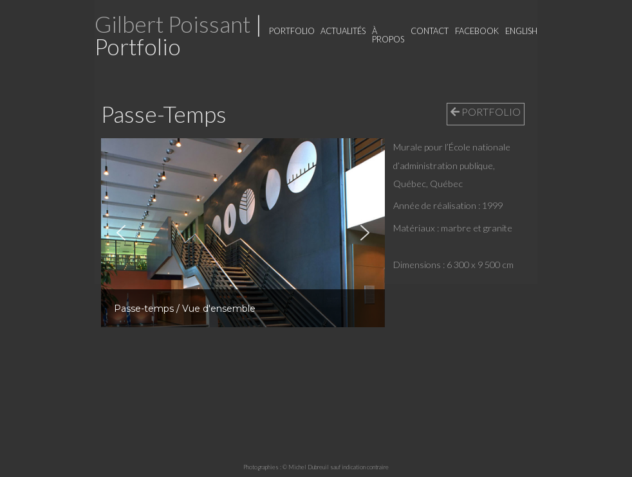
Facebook (477, 31)
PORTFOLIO (486, 111)
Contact (430, 31)
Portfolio (292, 31)
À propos (388, 35)
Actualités (343, 31)
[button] (121, 232)
